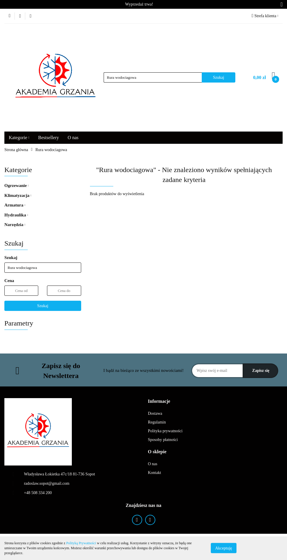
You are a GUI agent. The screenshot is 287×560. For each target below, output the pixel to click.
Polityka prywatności (165, 431)
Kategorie (19, 137)
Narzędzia (14, 224)
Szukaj (42, 306)
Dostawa (155, 413)
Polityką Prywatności (81, 543)
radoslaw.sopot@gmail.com (46, 483)
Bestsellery (48, 137)
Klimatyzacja (17, 195)
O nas (73, 137)
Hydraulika (16, 215)
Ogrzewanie (16, 185)
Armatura (14, 205)
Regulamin (157, 422)
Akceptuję (223, 548)
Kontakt (154, 472)
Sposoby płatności (163, 440)
